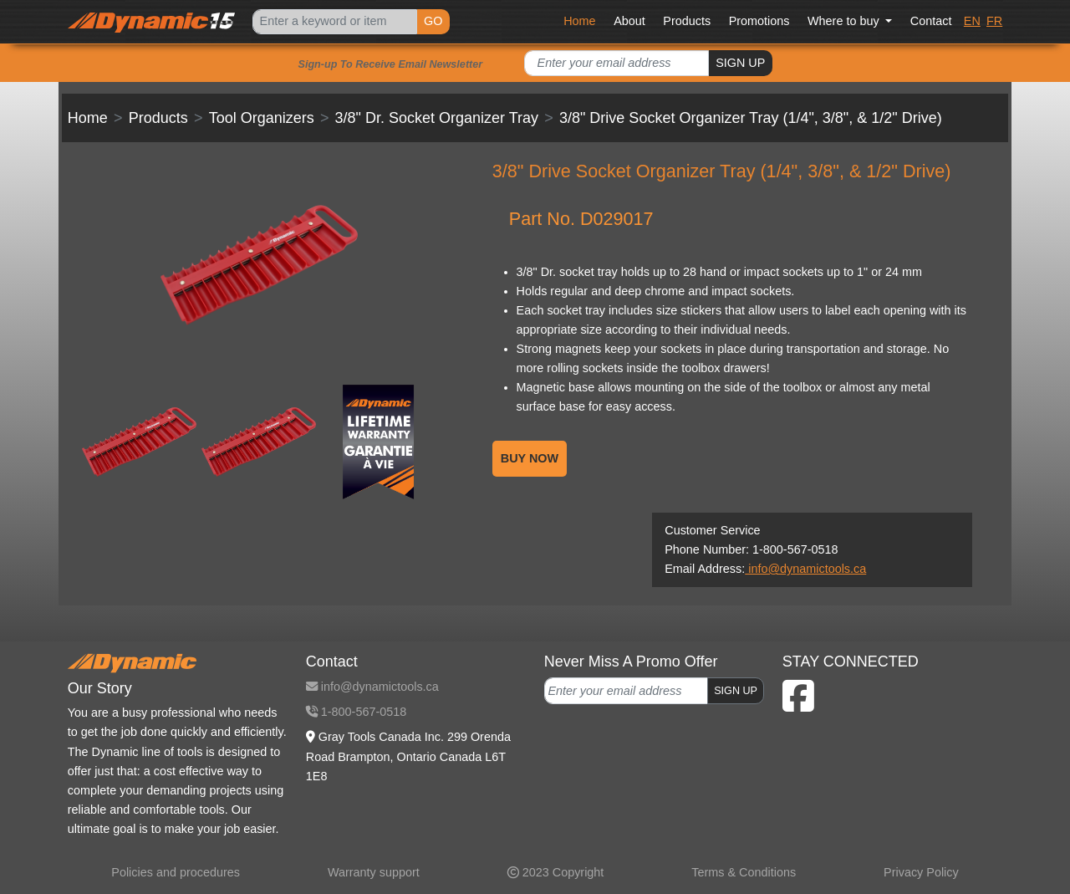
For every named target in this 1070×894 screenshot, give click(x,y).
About (629, 21)
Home (579, 21)
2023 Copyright (555, 872)
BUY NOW (529, 458)
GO (433, 21)
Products (687, 21)
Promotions (759, 21)
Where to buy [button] (845, 21)
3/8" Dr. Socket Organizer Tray (436, 118)
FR (994, 21)
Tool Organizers (261, 118)
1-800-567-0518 (356, 711)
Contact (931, 21)
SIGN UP (740, 62)
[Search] (334, 22)
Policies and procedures (175, 872)
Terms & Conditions (743, 872)
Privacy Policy (921, 872)
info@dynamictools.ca (805, 568)
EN (972, 21)
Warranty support (374, 872)
